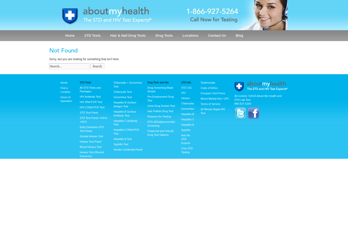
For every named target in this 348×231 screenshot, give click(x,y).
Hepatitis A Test (123, 138)
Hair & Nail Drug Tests (128, 35)
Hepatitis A (187, 124)
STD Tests (92, 35)
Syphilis (185, 130)
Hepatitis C (187, 119)
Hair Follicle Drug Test (160, 111)
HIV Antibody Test (90, 96)
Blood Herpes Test (91, 146)
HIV (183, 92)
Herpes (185, 98)
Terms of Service (210, 103)
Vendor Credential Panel (128, 149)
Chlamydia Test (123, 91)
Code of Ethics (209, 88)
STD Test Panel (89, 112)
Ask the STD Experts (185, 139)
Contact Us (217, 35)
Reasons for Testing (159, 116)
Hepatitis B (187, 114)
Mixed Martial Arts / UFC (215, 98)
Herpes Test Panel (91, 141)
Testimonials (208, 82)
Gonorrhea (187, 108)
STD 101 (186, 87)
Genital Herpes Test (91, 136)
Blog (239, 35)
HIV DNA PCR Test (91, 102)
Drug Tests (164, 35)
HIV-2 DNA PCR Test (92, 107)
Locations (190, 35)
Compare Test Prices (213, 93)
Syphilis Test (121, 144)
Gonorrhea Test (123, 97)
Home (70, 35)
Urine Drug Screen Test (161, 105)
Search (97, 66)
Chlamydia (187, 103)
